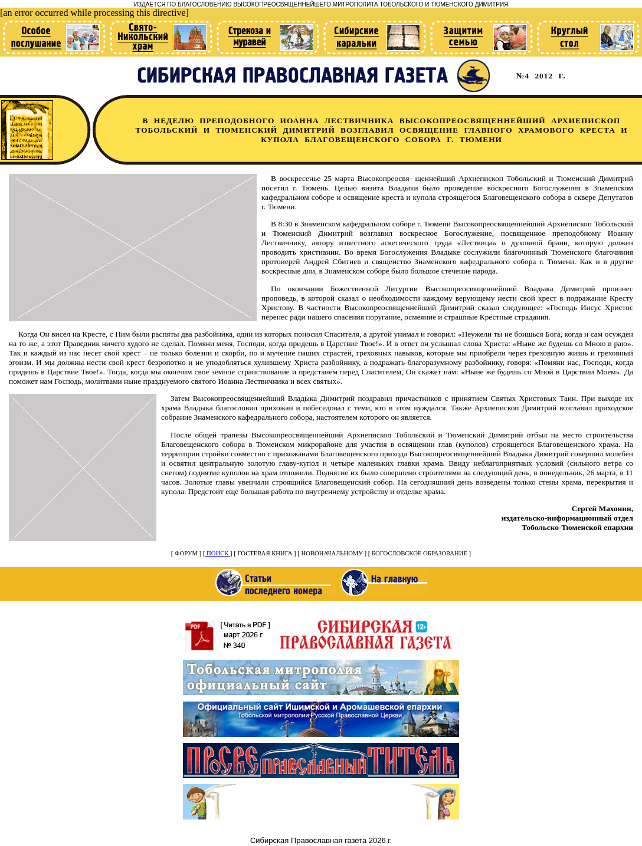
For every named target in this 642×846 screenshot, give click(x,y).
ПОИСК (217, 553)
